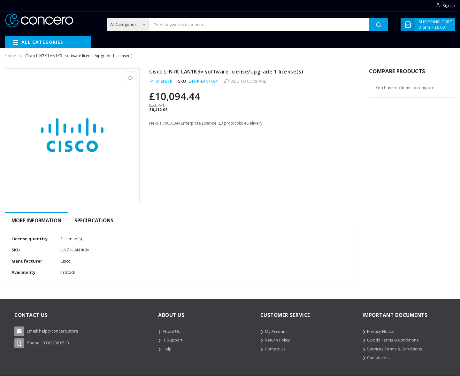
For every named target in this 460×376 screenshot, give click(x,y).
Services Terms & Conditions (394, 349)
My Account (276, 331)
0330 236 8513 (55, 343)
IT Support (172, 340)
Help (167, 349)
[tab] (36, 220)
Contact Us (275, 349)
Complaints (378, 357)
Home (10, 55)
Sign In (448, 5)
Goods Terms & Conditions (393, 340)
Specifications (93, 220)
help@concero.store (58, 331)
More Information (36, 220)
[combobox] (259, 24)
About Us (171, 331)
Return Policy (277, 340)
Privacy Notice (380, 331)
